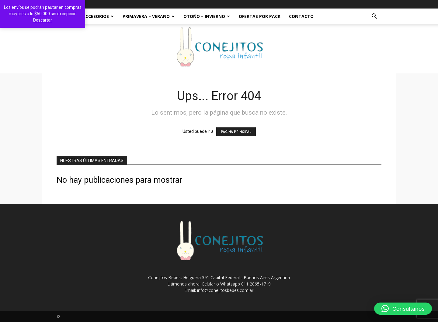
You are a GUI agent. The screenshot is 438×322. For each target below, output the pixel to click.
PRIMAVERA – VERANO (149, 16)
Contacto (301, 16)
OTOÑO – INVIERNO (206, 16)
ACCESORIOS (98, 16)
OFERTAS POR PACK (259, 16)
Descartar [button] (42, 20)
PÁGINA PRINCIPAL (236, 132)
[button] (374, 17)
